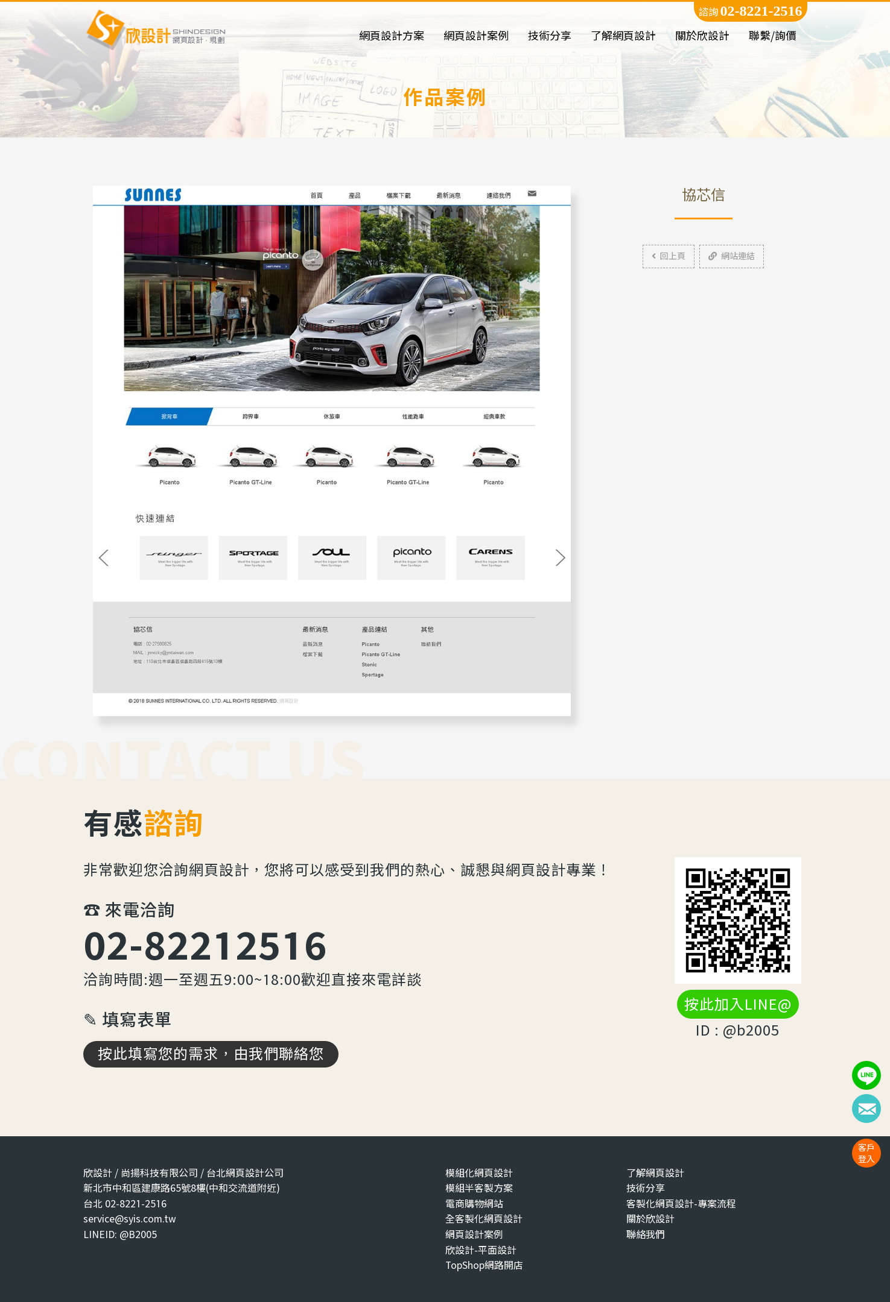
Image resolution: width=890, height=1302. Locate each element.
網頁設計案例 (476, 36)
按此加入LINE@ (738, 1004)
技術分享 (549, 36)
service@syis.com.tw (129, 1218)
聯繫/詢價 (772, 36)
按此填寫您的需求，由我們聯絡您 (211, 1053)
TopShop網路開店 (484, 1265)
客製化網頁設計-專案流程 (681, 1203)
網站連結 (731, 256)
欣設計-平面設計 (481, 1250)
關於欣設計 (702, 36)
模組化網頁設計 (479, 1172)
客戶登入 (866, 1152)
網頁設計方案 (391, 36)
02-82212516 (205, 944)
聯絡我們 (645, 1234)
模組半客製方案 (479, 1188)
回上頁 (668, 256)
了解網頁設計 (623, 36)
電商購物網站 (474, 1203)
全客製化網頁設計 (484, 1218)
